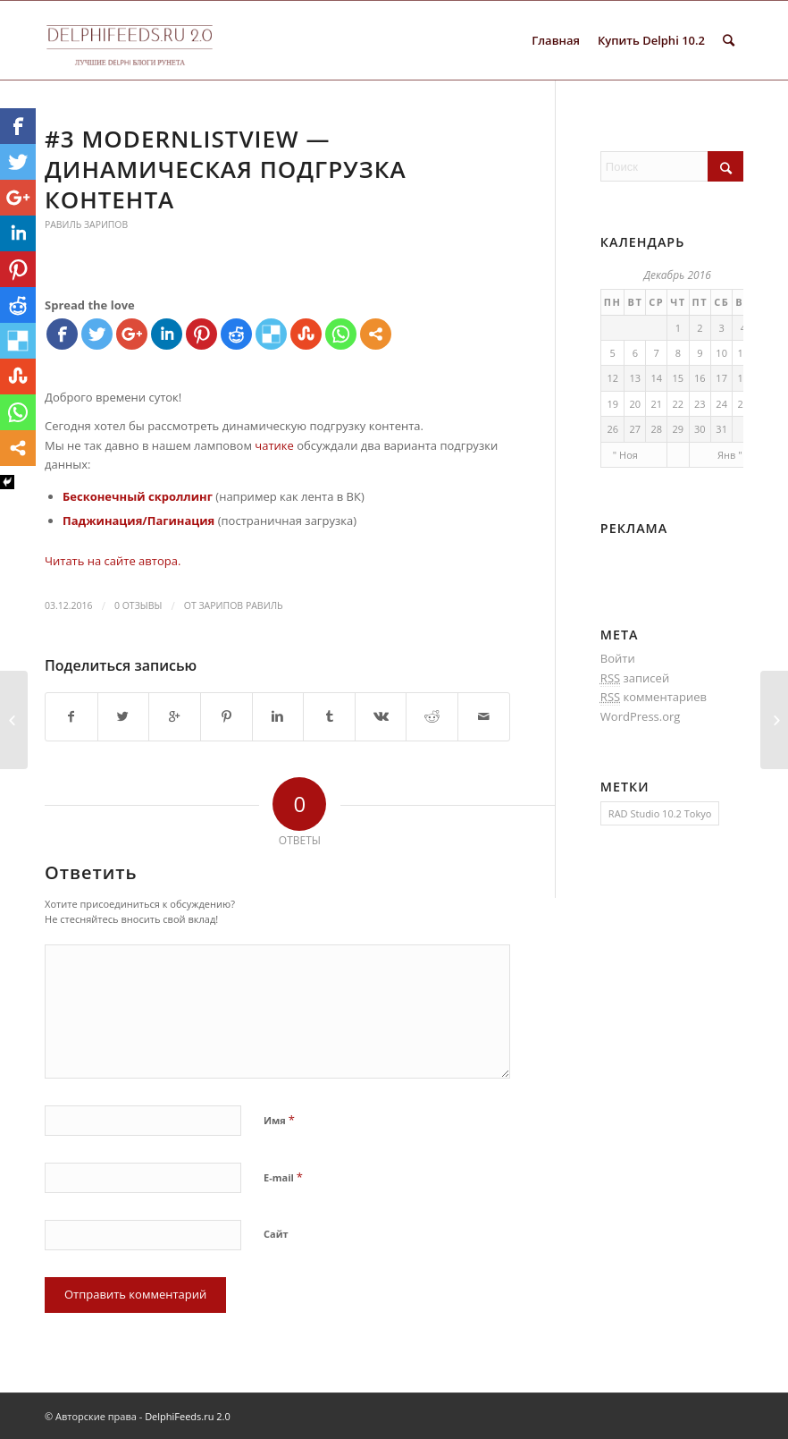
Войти (617, 658)
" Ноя (625, 454)
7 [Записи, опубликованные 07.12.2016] (656, 353)
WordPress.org (640, 716)
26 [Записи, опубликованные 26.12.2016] (612, 429)
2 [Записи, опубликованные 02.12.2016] (699, 327)
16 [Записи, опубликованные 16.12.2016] (700, 378)
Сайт (276, 1233)
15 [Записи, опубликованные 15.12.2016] (678, 378)
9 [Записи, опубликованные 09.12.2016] (699, 353)
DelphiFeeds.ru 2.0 (188, 1416)
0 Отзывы (138, 605)
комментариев (653, 697)
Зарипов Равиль (240, 605)
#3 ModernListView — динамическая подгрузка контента (226, 169)
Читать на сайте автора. (112, 561)
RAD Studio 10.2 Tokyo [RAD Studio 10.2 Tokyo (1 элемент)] (659, 813)
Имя (279, 1120)
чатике (274, 445)
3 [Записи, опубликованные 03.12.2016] (722, 327)
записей (634, 678)
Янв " (729, 454)
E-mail (283, 1177)
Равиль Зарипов (86, 224)
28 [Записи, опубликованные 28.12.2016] (656, 429)
